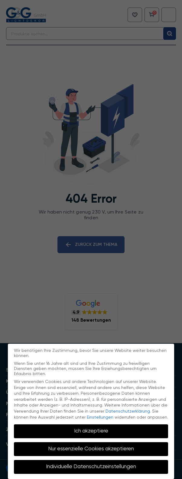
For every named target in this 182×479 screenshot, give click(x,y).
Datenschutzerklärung (128, 411)
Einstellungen (100, 417)
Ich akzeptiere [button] (91, 431)
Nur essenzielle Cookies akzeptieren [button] (91, 449)
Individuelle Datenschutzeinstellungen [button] (91, 466)
